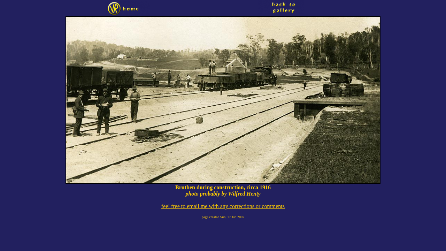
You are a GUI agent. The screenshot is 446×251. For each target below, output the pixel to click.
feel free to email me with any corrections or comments (223, 206)
